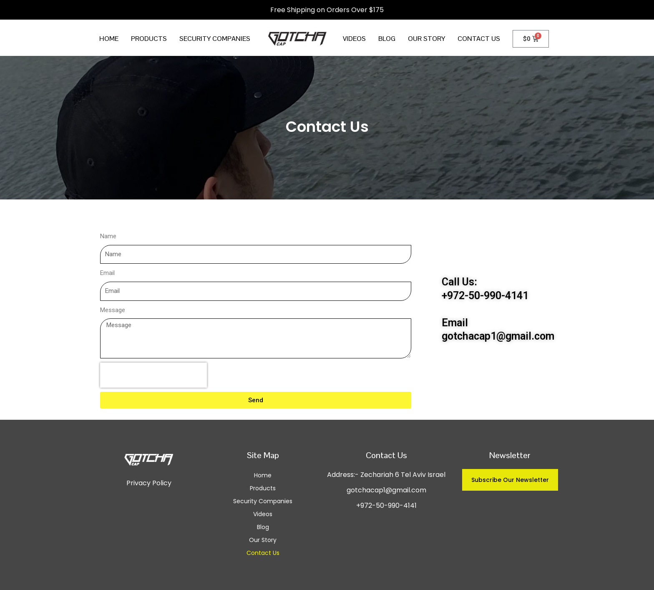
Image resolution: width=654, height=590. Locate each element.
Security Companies (214, 38)
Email (107, 273)
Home (108, 38)
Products (149, 38)
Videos (354, 38)
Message (112, 310)
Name (108, 236)
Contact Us (479, 38)
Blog (386, 38)
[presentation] (153, 375)
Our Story (426, 38)
